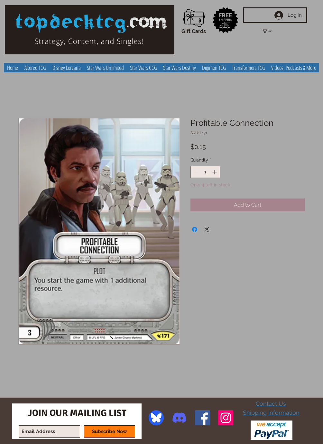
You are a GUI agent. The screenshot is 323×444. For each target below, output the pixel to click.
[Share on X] (207, 229)
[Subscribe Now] (109, 431)
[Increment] (215, 172)
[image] (156, 417)
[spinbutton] (205, 172)
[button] (273, 31)
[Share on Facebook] (194, 229)
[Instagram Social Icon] (225, 417)
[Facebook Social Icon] (202, 417)
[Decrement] (195, 172)
